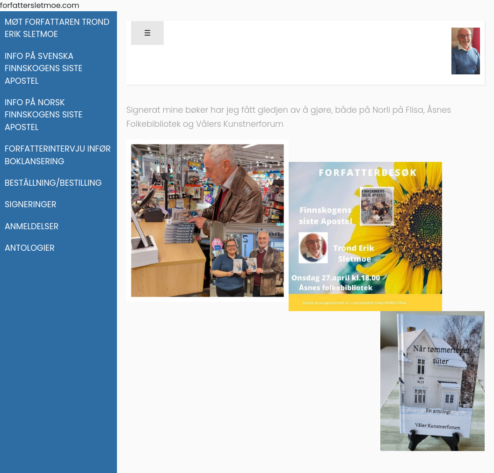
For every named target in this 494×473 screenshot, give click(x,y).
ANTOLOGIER (30, 248)
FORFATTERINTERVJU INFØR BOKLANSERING (58, 155)
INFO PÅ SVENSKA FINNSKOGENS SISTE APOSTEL (43, 69)
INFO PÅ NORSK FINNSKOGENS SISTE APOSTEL (43, 115)
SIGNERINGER (31, 204)
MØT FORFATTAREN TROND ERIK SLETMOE (57, 28)
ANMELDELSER (31, 226)
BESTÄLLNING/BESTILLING (53, 183)
